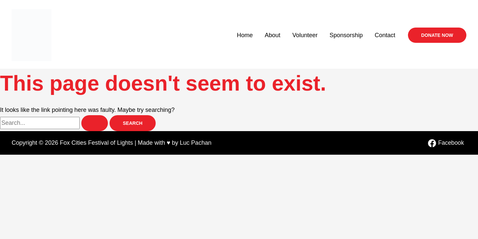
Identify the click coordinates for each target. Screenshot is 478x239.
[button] (437, 35)
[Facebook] (445, 143)
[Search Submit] (94, 123)
